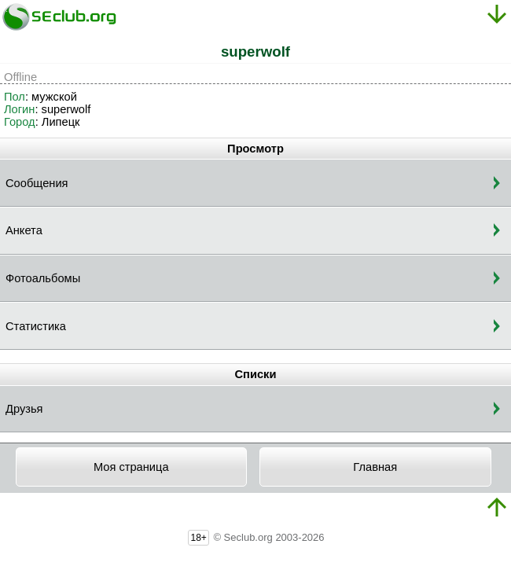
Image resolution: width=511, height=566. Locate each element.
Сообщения (37, 183)
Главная (375, 467)
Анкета (24, 230)
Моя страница (131, 467)
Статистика (36, 326)
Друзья (24, 408)
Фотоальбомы (43, 278)
